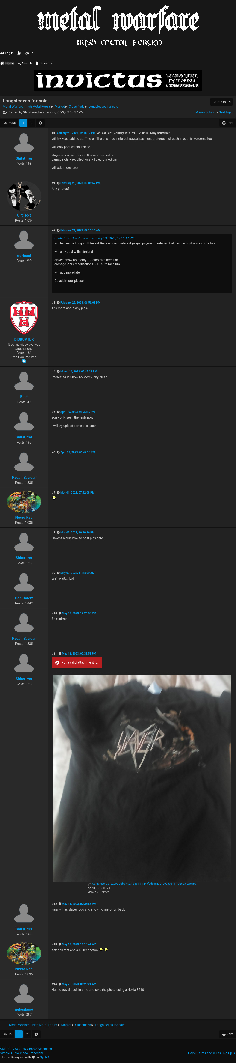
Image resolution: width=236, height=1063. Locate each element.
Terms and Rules (209, 1053)
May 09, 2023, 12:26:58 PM (79, 613)
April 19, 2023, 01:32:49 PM (77, 412)
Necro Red (24, 517)
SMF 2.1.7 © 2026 (13, 1049)
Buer (24, 397)
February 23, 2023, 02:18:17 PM (75, 133)
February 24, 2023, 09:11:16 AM (80, 230)
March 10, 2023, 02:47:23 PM (78, 371)
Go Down (9, 123)
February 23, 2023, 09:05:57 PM (80, 183)
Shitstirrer (24, 158)
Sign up (25, 53)
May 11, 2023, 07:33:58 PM (79, 653)
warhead (24, 255)
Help (191, 1053)
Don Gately (24, 598)
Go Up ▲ (229, 1053)
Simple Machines (39, 1049)
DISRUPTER (24, 339)
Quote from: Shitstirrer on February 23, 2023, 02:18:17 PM (94, 238)
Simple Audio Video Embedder (21, 1053)
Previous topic (206, 112)
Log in (7, 53)
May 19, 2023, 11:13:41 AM (79, 944)
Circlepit (24, 215)
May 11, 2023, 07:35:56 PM (79, 903)
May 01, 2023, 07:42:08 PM (77, 492)
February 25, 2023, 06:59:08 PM (80, 302)
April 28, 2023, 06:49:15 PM (77, 452)
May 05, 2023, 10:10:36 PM (77, 532)
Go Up (7, 1034)
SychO (44, 1057)
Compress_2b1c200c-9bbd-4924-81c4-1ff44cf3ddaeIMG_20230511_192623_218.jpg (142, 883)
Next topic (226, 112)
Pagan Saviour (24, 477)
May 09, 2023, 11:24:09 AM (77, 573)
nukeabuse (24, 1009)
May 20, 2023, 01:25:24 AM (79, 984)
